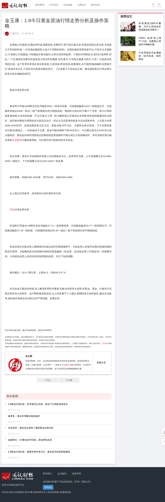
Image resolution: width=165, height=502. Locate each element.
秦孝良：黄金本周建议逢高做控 (24, 416)
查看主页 (101, 362)
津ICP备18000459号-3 (35, 492)
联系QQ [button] (48, 487)
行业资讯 (53, 5)
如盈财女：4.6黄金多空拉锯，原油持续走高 (30, 440)
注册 (159, 5)
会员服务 (61, 473)
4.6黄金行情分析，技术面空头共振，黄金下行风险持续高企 (38, 404)
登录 (153, 5)
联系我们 (47, 473)
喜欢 (47, 380)
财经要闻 (39, 5)
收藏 (69, 380)
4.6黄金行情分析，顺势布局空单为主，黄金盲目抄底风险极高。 (40, 451)
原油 (12, 209)
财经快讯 (95, 5)
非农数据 (17, 140)
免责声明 (76, 473)
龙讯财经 (105, 343)
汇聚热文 (81, 5)
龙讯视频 (67, 5)
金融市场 (67, 365)
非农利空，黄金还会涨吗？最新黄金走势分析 (30, 428)
